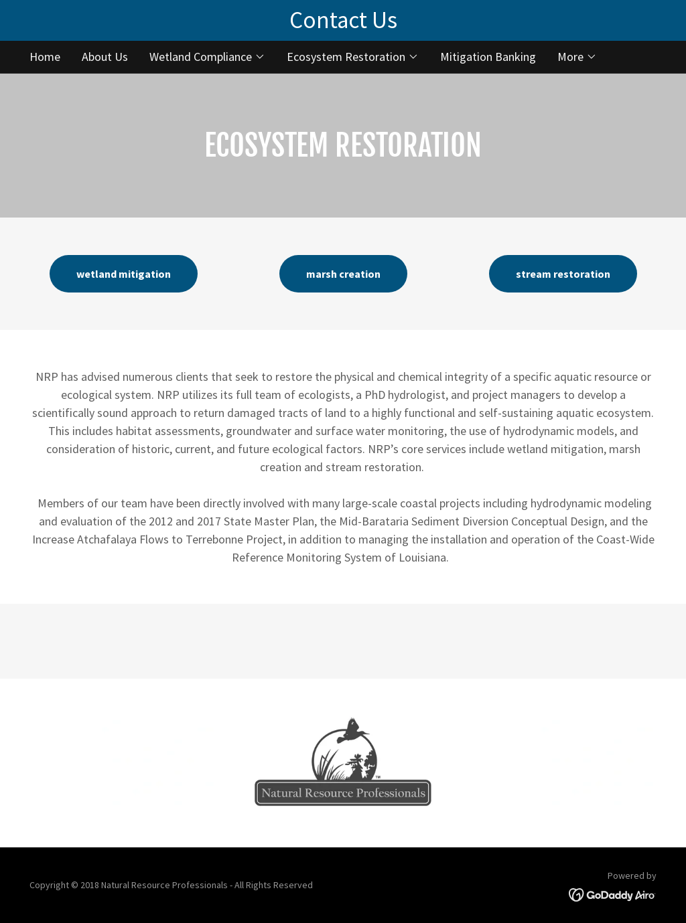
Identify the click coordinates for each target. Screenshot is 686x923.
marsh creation (343, 273)
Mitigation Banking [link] (488, 56)
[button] (207, 57)
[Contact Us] (343, 20)
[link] (613, 893)
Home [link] (44, 56)
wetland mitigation (123, 273)
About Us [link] (105, 56)
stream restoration (563, 273)
